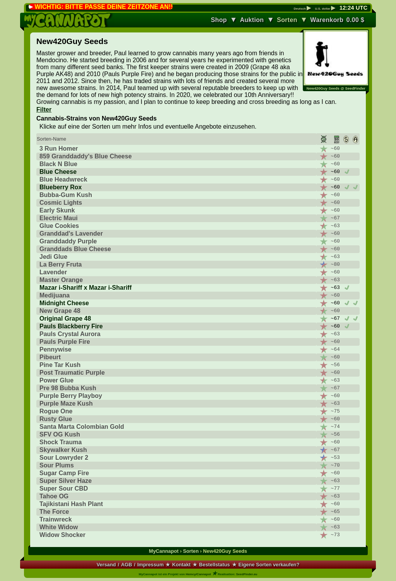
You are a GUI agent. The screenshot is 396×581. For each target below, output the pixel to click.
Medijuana (54, 295)
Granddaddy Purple (68, 241)
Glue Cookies (59, 226)
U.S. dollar (325, 9)
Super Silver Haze (65, 480)
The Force (54, 511)
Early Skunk (57, 210)
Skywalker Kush (63, 450)
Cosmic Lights (60, 202)
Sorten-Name (51, 139)
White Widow (58, 527)
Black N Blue (58, 164)
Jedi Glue (53, 256)
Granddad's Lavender (71, 233)
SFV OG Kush (59, 434)
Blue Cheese (58, 171)
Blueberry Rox (60, 187)
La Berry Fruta (60, 264)
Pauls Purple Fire (64, 341)
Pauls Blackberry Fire (71, 326)
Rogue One (55, 411)
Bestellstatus (214, 564)
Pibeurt (50, 357)
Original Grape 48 (65, 318)
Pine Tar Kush (59, 365)
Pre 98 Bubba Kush (67, 388)
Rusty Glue (55, 419)
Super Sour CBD (63, 488)
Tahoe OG (53, 496)
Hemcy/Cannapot (198, 574)
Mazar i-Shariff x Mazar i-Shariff (85, 287)
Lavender (53, 272)
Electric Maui (58, 218)
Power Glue (56, 380)
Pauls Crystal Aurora (70, 334)
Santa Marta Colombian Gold (81, 426)
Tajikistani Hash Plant (71, 504)
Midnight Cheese (64, 303)
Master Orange (61, 280)
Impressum (150, 564)
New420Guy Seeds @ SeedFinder (336, 88)
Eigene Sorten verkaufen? (268, 564)
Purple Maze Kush (66, 403)
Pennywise (55, 349)
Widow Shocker (62, 535)
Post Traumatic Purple (72, 372)
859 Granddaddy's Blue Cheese (85, 156)
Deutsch (302, 9)
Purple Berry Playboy (70, 395)
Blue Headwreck (63, 179)
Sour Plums (56, 465)
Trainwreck (55, 519)
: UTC (353, 8)
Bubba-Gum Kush (65, 195)
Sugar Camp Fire (64, 473)
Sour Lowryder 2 (63, 457)
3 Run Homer (58, 148)
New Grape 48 (59, 310)
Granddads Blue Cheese (75, 249)
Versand (106, 564)
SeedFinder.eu (247, 574)
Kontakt (181, 564)
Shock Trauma (60, 442)
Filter (43, 109)
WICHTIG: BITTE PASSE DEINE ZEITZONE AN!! (103, 6)
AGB (126, 564)
